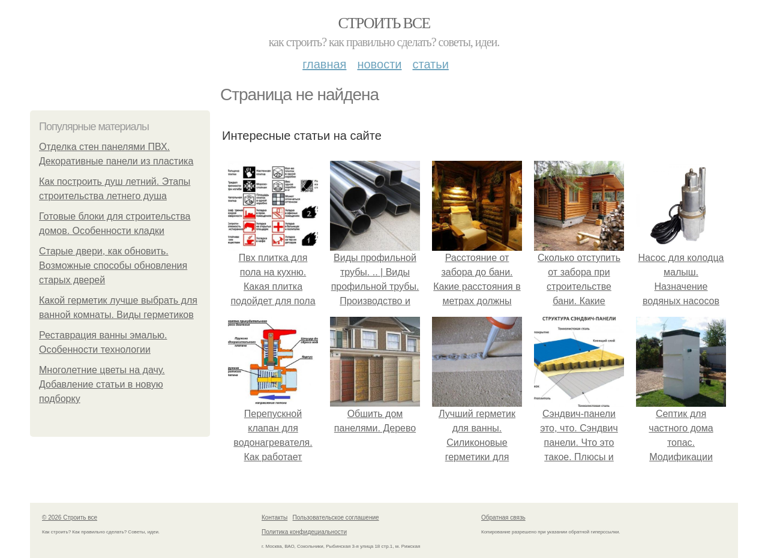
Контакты (274, 517)
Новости (379, 64)
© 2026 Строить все (69, 517)
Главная (324, 64)
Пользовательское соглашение (336, 517)
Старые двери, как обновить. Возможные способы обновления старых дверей (113, 265)
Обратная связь (503, 517)
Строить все (384, 23)
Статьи (430, 64)
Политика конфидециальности (304, 532)
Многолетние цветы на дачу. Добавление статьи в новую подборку (102, 384)
